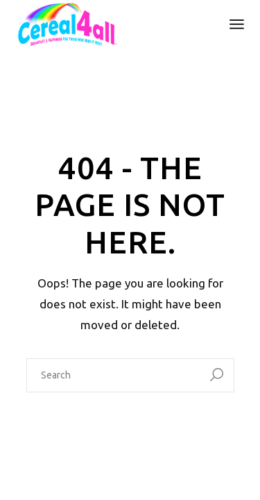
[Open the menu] (236, 24)
